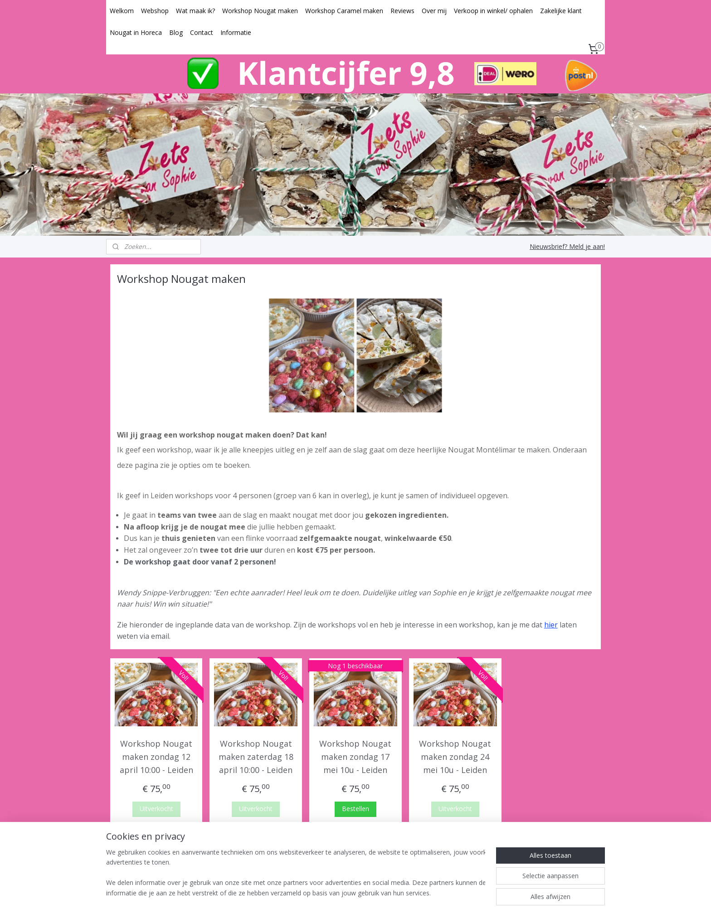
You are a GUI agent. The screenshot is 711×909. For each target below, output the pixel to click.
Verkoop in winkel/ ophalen (493, 10)
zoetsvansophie (347, 855)
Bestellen (355, 808)
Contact (201, 32)
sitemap (323, 892)
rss (342, 892)
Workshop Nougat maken (260, 10)
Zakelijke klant (561, 10)
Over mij (434, 10)
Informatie (235, 32)
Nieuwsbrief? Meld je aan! (567, 246)
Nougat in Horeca (136, 32)
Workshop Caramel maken (344, 10)
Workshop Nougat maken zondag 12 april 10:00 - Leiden (156, 756)
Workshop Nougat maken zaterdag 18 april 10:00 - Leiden (256, 756)
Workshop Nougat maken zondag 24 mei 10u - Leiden (455, 756)
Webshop (155, 10)
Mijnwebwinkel (456, 892)
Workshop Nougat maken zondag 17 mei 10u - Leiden (355, 756)
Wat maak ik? (195, 10)
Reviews (402, 10)
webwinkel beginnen (377, 892)
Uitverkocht (156, 808)
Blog (176, 32)
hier (551, 625)
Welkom (122, 10)
